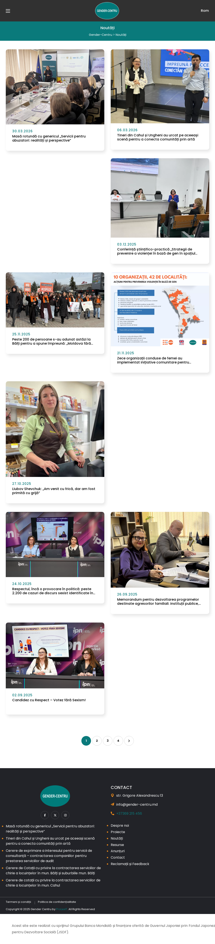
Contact (118, 857)
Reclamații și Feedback (130, 863)
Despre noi (120, 825)
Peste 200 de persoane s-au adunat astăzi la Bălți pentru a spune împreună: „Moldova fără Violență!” (51, 341)
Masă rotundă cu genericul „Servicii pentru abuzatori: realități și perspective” (49, 138)
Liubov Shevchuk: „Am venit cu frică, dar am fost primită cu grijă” (53, 491)
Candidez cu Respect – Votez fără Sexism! (49, 700)
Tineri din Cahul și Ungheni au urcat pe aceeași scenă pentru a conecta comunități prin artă (157, 137)
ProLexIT (61, 909)
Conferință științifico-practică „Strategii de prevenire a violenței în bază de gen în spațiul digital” (156, 251)
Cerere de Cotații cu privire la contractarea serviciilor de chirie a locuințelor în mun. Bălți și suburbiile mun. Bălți (53, 871)
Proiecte (118, 831)
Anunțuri (118, 851)
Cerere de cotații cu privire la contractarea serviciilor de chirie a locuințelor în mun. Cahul (53, 883)
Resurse (117, 844)
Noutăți (117, 838)
